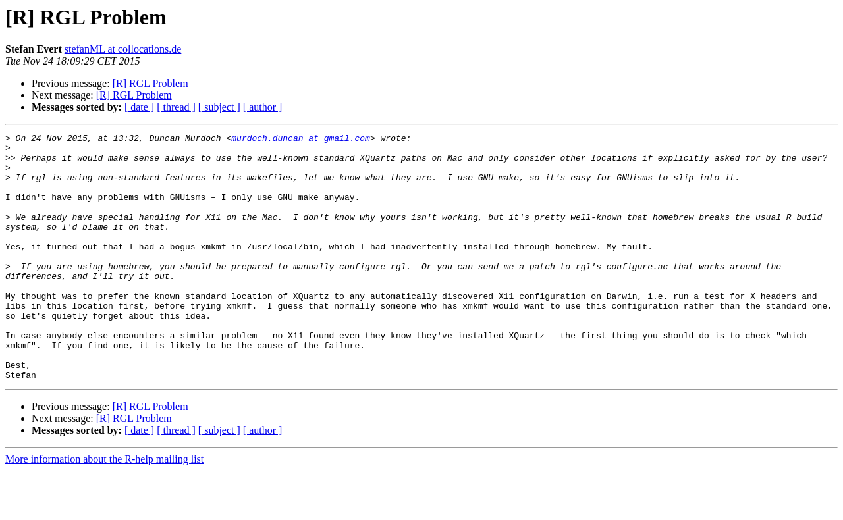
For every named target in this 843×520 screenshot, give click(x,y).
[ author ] (263, 107)
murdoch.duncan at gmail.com (300, 139)
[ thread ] (176, 107)
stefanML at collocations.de (123, 49)
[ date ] (139, 107)
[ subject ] (219, 107)
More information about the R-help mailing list (104, 508)
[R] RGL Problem (150, 83)
